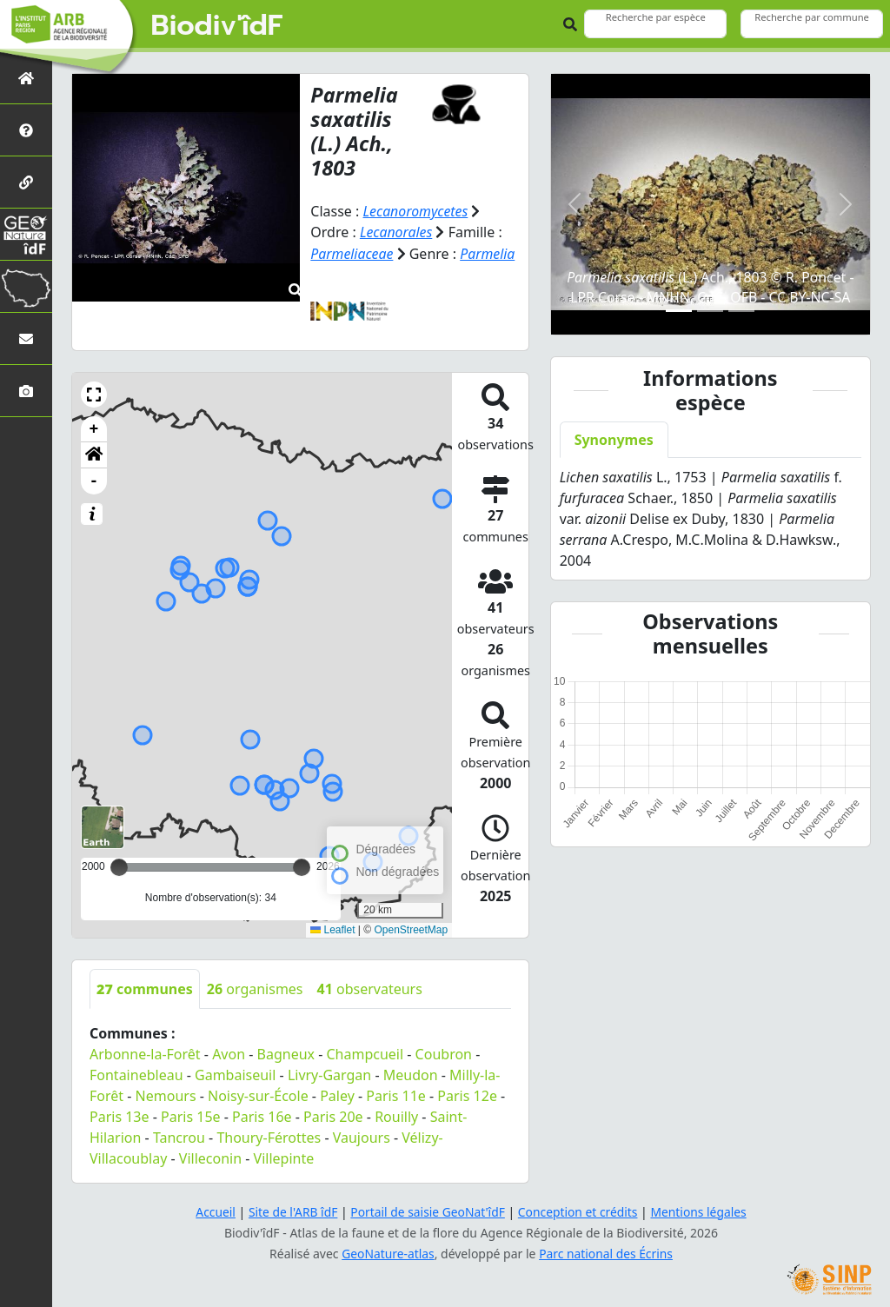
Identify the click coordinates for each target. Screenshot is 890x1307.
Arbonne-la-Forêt (145, 1051)
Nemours (166, 1093)
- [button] (94, 478)
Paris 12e (467, 1093)
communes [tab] (144, 986)
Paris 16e (262, 1114)
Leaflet (332, 927)
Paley (337, 1093)
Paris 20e (333, 1114)
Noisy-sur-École (258, 1093)
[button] (94, 392)
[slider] (301, 864)
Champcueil (365, 1051)
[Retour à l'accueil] (26, 77)
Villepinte (284, 1155)
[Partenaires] (26, 182)
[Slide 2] (710, 311)
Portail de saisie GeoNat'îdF (427, 1209)
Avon (228, 1051)
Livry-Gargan (329, 1072)
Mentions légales (701, 1209)
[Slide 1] (679, 311)
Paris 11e (396, 1093)
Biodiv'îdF (217, 26)
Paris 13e (119, 1114)
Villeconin (210, 1155)
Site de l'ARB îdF (291, 1209)
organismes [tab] (255, 986)
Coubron (443, 1051)
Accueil (213, 1209)
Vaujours (361, 1134)
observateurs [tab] (369, 986)
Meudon (410, 1072)
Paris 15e (191, 1114)
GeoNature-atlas (388, 1251)
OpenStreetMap (411, 927)
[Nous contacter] (26, 338)
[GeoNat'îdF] (26, 234)
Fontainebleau (136, 1072)
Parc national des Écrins (606, 1251)
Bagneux (286, 1051)
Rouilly (396, 1114)
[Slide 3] (741, 311)
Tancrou (179, 1134)
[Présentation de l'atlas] (26, 130)
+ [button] (94, 426)
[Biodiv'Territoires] (26, 286)
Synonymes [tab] (614, 439)
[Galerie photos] (26, 390)
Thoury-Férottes (268, 1134)
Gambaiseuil (235, 1072)
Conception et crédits (578, 1209)
